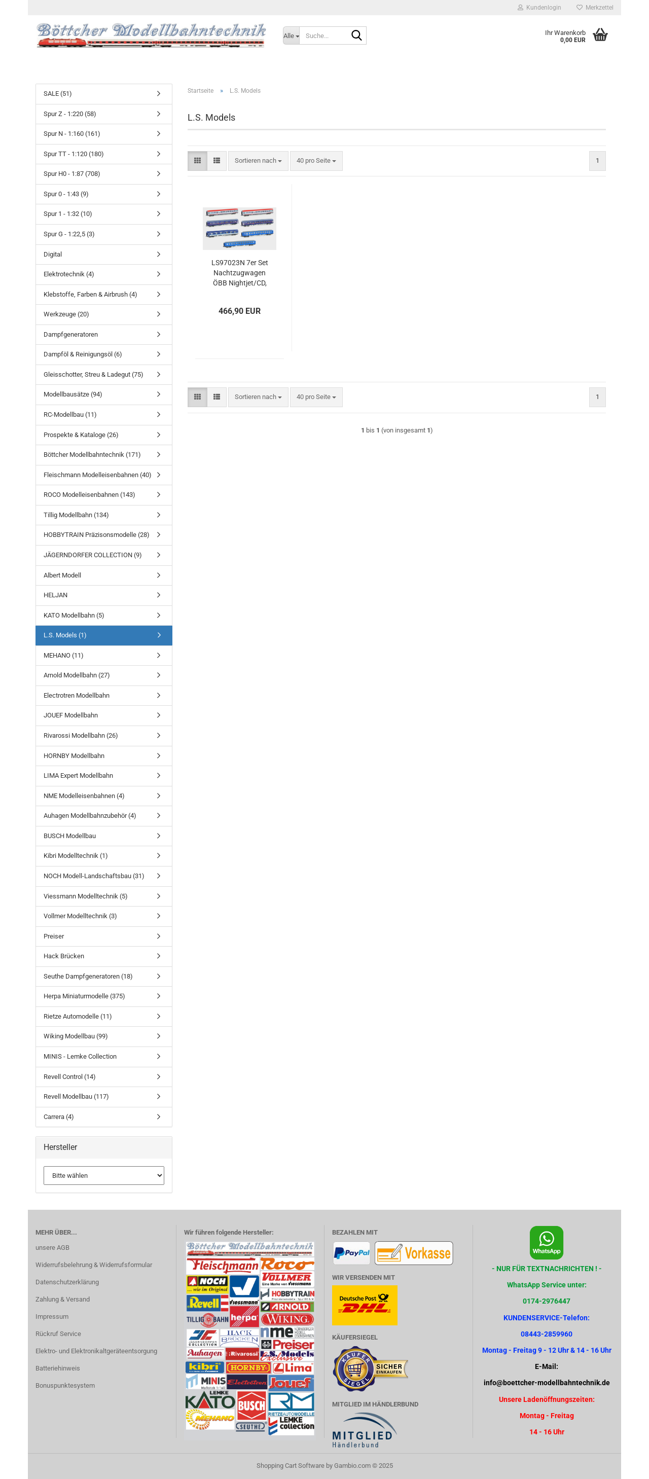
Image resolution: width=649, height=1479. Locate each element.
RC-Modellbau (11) (70, 414)
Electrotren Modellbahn (77, 695)
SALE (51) (58, 93)
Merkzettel (595, 7)
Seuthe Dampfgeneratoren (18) (88, 976)
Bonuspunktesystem (65, 1385)
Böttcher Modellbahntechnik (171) (92, 454)
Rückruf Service (58, 1334)
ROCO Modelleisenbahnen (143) (89, 494)
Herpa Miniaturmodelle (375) (84, 996)
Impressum (51, 1316)
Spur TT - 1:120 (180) (74, 154)
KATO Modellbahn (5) (74, 615)
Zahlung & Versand (62, 1299)
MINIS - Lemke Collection (80, 1056)
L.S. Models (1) (65, 635)
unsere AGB (52, 1247)
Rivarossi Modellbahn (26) (81, 735)
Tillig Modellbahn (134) (76, 515)
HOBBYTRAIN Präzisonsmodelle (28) (97, 534)
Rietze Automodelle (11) (78, 1016)
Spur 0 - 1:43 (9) (66, 194)
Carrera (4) (59, 1117)
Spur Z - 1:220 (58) (70, 114)
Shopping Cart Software (290, 1465)
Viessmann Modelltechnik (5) (86, 896)
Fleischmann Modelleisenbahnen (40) (98, 475)
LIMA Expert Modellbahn (78, 775)
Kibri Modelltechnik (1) (76, 855)
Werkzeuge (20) (66, 314)
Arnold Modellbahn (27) (77, 675)
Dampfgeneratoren (71, 334)
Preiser (54, 936)
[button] (197, 161)
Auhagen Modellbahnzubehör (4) (90, 815)
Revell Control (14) (70, 1076)
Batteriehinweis (57, 1368)
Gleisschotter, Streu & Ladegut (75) (93, 374)
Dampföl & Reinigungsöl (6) (83, 354)
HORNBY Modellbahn (74, 756)
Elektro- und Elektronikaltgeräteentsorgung (96, 1351)
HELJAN (55, 595)
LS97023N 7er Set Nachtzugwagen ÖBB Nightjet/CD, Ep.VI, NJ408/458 (239, 273)
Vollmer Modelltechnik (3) (80, 916)
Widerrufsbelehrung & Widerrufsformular (93, 1265)
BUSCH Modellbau (70, 836)
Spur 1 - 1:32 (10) (68, 214)
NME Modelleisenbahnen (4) (84, 796)
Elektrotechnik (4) (69, 274)
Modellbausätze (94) (73, 394)
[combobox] (258, 161)
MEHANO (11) (64, 655)
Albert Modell (62, 575)
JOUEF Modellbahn (71, 715)
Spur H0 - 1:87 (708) (72, 173)
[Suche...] (291, 35)
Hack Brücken (64, 956)
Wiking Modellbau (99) (76, 1036)
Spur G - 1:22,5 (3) (69, 234)
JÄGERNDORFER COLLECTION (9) (93, 555)
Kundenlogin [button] (539, 7)
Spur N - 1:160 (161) (72, 133)
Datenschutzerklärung (67, 1282)
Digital (53, 254)
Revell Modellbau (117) (76, 1096)
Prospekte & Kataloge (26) (81, 435)
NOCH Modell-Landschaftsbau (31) (94, 876)
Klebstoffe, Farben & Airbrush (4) (90, 294)
